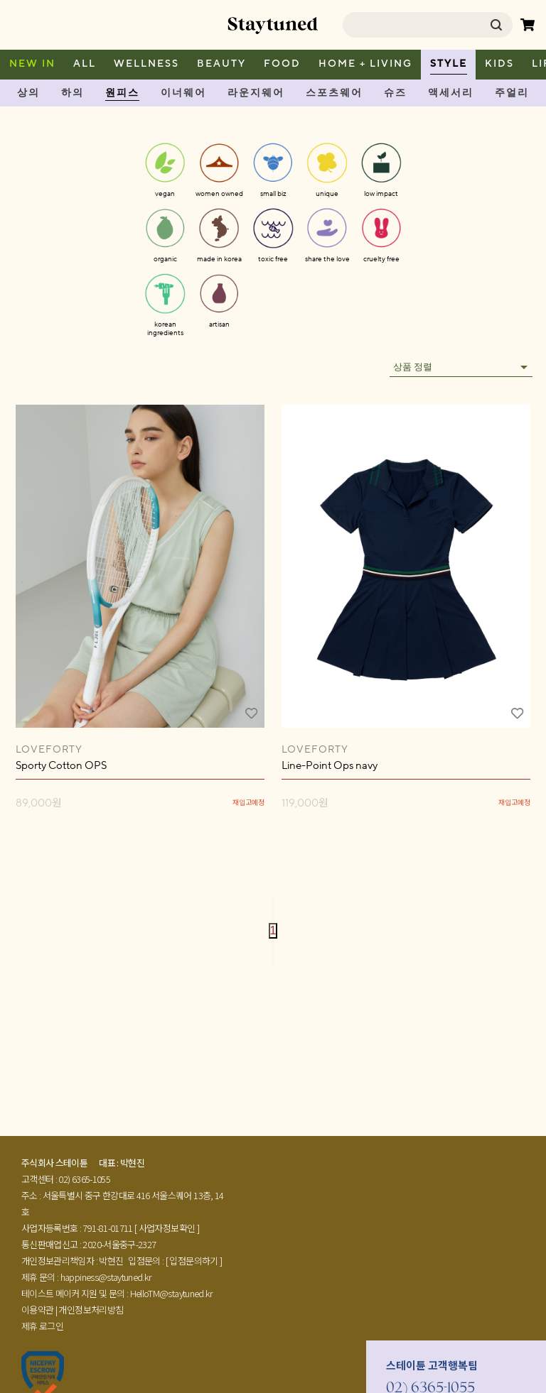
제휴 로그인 (42, 1326)
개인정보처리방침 (90, 1309)
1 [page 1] (273, 930)
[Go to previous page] (273, 916)
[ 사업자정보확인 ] (166, 1228)
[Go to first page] (273, 902)
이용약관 (37, 1309)
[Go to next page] (273, 946)
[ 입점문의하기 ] (194, 1260)
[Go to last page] (273, 960)
